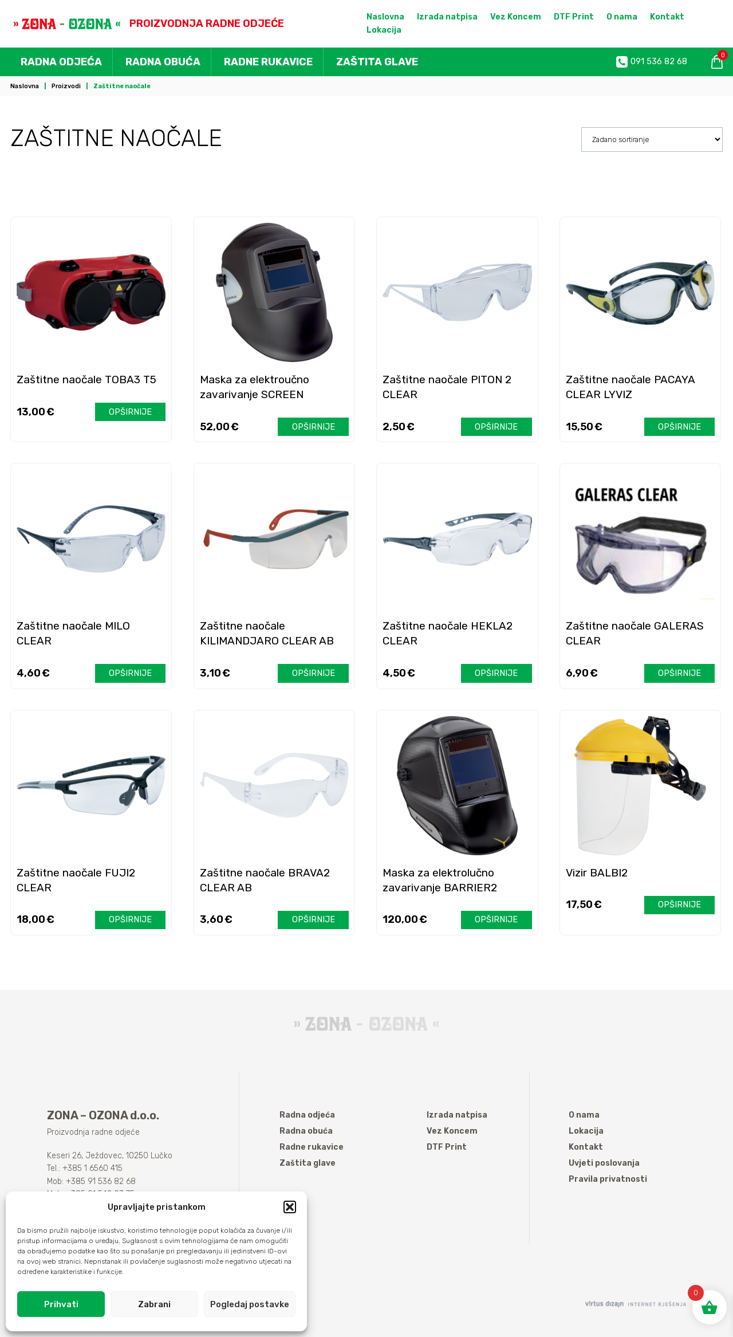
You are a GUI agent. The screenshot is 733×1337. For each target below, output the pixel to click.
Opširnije (130, 412)
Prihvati (61, 1304)
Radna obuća (162, 62)
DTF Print (574, 17)
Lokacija (383, 30)
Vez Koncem (515, 17)
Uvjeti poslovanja (604, 1163)
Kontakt (667, 17)
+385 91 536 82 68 (101, 1181)
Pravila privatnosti (608, 1179)
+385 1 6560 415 (92, 1168)
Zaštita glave (377, 62)
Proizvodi (66, 86)
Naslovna (385, 17)
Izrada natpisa (447, 17)
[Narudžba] (652, 139)
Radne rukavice (268, 62)
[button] (289, 1207)
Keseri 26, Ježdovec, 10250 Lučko (109, 1156)
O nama (621, 17)
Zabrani (154, 1304)
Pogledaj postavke (249, 1304)
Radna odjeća (61, 62)
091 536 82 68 (651, 62)
